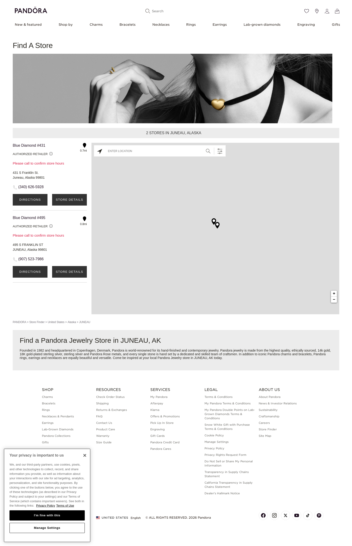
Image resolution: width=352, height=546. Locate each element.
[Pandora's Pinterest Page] (319, 515)
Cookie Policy (214, 435)
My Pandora (158, 397)
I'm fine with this (47, 515)
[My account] (327, 11)
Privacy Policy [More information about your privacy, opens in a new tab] (45, 505)
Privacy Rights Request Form (225, 455)
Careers (264, 423)
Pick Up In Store (162, 423)
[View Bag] (337, 11)
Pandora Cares (160, 449)
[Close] (85, 455)
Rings (191, 24)
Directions (30, 199)
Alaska (72, 322)
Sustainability (268, 410)
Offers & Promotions (165, 416)
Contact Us (104, 423)
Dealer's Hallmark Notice (222, 493)
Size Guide (104, 442)
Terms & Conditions (218, 397)
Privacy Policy (214, 448)
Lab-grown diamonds (262, 24)
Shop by (66, 24)
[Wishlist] (307, 11)
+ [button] (334, 293)
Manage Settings (216, 442)
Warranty (103, 436)
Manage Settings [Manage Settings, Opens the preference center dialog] (47, 528)
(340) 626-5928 (31, 187)
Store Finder (36, 322)
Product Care (105, 429)
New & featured (28, 24)
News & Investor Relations (278, 403)
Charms (96, 24)
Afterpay (156, 403)
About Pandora (269, 397)
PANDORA (19, 322)
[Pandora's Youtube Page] (296, 515)
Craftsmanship (269, 416)
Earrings (220, 24)
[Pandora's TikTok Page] (307, 515)
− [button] (334, 299)
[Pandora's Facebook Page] (263, 515)
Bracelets (127, 24)
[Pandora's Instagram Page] (274, 515)
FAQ (99, 416)
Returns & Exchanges (111, 410)
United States (56, 322)
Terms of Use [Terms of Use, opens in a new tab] (65, 505)
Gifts (336, 24)
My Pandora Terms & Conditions (227, 403)
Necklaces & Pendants (58, 416)
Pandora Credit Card (164, 442)
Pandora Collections (56, 436)
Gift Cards (157, 436)
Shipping (102, 403)
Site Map (265, 436)
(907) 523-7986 (31, 259)
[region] (47, 495)
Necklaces (161, 24)
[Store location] (317, 11)
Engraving (306, 24)
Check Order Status (110, 397)
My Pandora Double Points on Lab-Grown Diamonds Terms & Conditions (229, 414)
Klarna (154, 410)
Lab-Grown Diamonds (57, 429)
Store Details (69, 199)
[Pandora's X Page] (285, 515)
